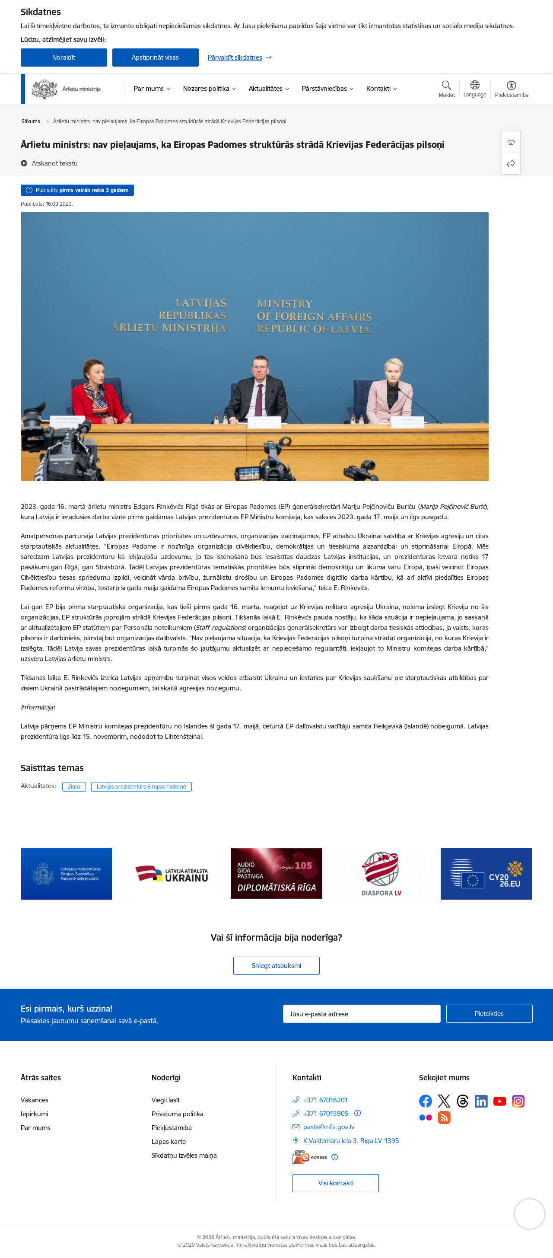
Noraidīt (63, 57)
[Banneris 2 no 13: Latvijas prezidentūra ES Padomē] (171, 873)
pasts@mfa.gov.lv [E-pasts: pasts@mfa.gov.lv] (328, 1127)
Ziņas (74, 786)
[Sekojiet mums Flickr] (425, 1117)
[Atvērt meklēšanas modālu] (447, 90)
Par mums (36, 1128)
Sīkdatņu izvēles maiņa (184, 1155)
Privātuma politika (177, 1114)
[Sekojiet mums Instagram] (518, 1101)
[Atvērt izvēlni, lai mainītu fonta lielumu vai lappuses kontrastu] (512, 90)
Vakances (34, 1100)
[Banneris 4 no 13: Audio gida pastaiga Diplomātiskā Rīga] (381, 873)
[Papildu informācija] (357, 1113)
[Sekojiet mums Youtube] (499, 1100)
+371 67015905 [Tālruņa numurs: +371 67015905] (326, 1113)
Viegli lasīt (166, 1100)
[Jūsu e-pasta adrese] (362, 1014)
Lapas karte (169, 1141)
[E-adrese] (309, 1157)
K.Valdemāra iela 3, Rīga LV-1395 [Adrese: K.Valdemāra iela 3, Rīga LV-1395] (351, 1141)
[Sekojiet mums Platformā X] (444, 1101)
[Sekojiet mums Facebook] (425, 1101)
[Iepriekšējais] (40, 874)
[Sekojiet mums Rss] (444, 1117)
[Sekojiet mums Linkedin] (481, 1101)
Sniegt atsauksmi (276, 965)
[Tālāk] (512, 874)
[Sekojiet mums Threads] (462, 1101)
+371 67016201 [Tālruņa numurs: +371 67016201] (325, 1100)
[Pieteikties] (489, 1014)
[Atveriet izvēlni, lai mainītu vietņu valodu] (475, 90)
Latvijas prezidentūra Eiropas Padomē (141, 786)
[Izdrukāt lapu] (511, 142)
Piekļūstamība (172, 1128)
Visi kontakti (335, 1183)
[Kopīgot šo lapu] (511, 163)
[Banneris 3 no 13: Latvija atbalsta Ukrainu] (276, 873)
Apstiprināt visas (155, 57)
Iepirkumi (34, 1114)
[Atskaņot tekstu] (55, 163)
